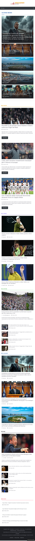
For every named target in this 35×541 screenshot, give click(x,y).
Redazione (4, 378)
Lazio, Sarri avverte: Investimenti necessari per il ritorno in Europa (16, 161)
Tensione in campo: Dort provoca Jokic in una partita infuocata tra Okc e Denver (20, 481)
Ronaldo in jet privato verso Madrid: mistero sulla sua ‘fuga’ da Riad (17, 126)
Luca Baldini (5, 261)
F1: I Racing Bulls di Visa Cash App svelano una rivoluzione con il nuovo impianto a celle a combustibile (21, 325)
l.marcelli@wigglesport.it (6, 315)
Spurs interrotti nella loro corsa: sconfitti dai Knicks (20, 466)
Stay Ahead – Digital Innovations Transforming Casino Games (15, 502)
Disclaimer (11, 537)
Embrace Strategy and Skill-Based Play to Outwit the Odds (15, 520)
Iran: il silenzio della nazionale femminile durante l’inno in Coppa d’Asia (16, 196)
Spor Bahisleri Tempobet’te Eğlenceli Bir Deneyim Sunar (14, 508)
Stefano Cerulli (5, 285)
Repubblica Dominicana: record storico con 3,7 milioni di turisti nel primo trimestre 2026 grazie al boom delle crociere (17, 79)
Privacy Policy (16, 537)
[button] (33, 8)
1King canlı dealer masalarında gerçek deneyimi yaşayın (14, 514)
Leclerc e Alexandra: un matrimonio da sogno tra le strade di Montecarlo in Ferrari (20, 340)
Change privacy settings (30, 539)
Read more (5, 137)
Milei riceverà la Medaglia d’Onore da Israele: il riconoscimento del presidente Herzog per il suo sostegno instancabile (16, 52)
